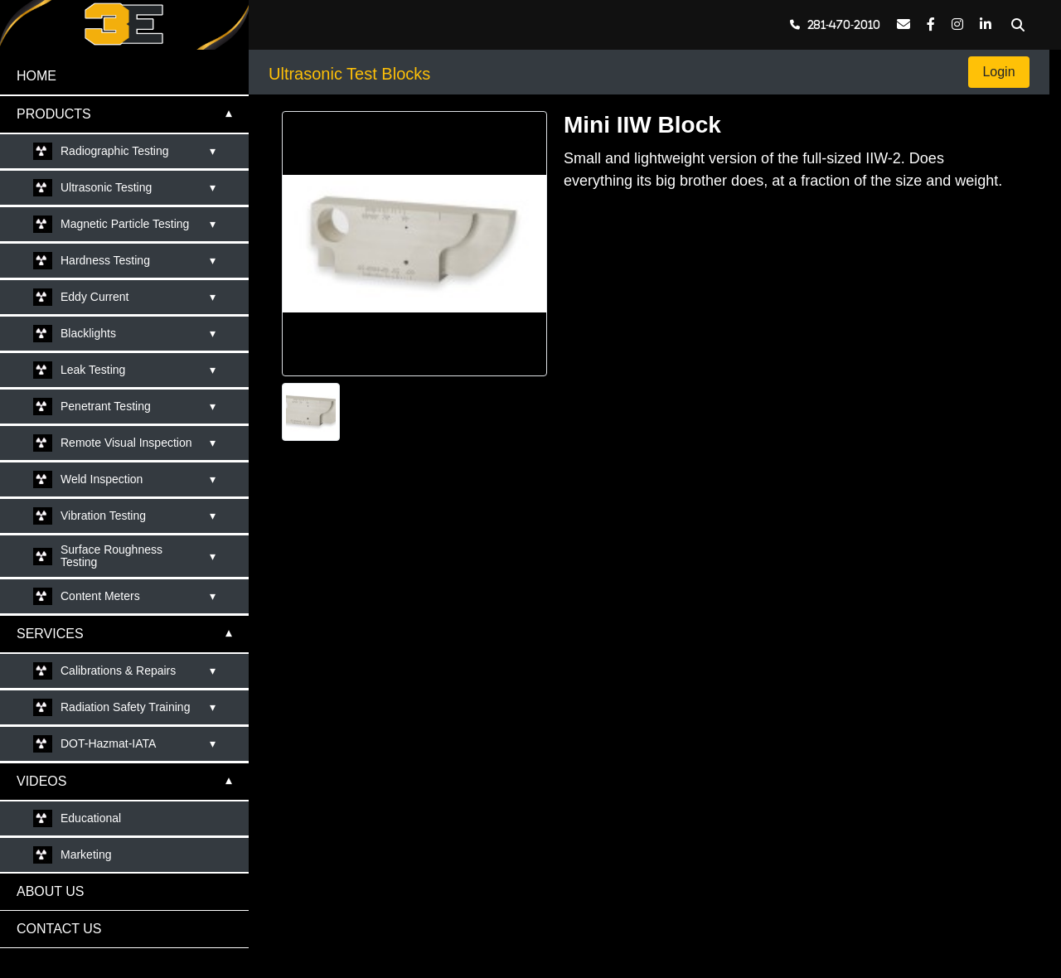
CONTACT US (59, 929)
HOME (36, 76)
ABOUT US (51, 891)
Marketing (86, 854)
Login (999, 72)
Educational (91, 818)
